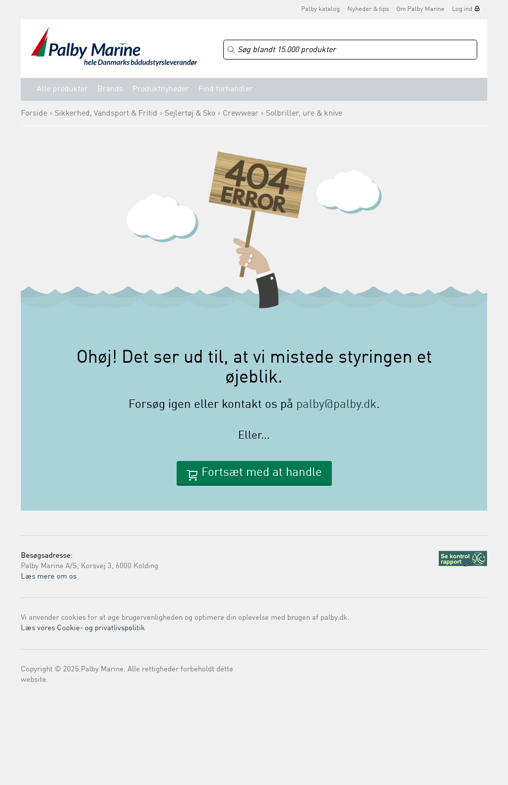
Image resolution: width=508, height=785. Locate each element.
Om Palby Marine (420, 9)
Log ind (462, 9)
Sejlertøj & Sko (190, 114)
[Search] (350, 50)
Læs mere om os (48, 577)
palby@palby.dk (336, 405)
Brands (110, 89)
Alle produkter (62, 89)
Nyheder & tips (368, 9)
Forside (34, 114)
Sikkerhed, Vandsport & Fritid (106, 114)
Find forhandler (225, 89)
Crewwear (240, 114)
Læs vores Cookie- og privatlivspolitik (83, 628)
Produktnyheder (160, 89)
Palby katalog (320, 9)
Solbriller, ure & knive (304, 114)
